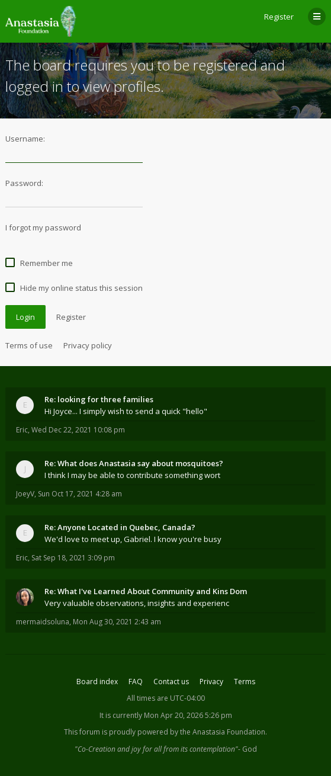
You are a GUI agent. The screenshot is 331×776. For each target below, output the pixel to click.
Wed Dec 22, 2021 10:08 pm (78, 430)
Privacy (211, 681)
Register (279, 16)
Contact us (171, 681)
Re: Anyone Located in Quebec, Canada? (119, 527)
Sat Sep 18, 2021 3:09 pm (73, 558)
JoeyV (25, 494)
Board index (97, 681)
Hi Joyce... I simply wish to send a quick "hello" (125, 411)
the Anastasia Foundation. (223, 732)
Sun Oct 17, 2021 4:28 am (80, 494)
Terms (244, 681)
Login (25, 317)
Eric (22, 430)
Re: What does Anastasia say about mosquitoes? (133, 463)
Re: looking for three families (98, 399)
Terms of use (29, 345)
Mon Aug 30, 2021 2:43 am (117, 622)
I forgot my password (43, 227)
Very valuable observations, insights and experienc (136, 603)
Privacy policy (87, 345)
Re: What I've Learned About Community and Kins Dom (145, 591)
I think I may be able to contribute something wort (132, 475)
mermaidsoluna (42, 622)
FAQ (135, 681)
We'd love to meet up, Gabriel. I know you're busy (132, 539)
